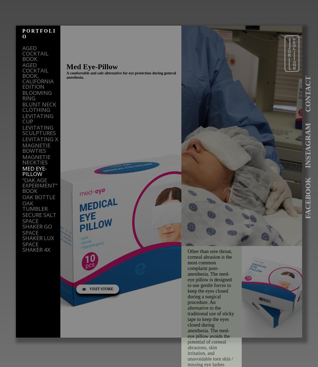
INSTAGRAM (308, 145)
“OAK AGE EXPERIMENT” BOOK (39, 185)
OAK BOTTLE (38, 197)
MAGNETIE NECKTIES (36, 159)
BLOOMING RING (37, 95)
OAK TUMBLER (35, 205)
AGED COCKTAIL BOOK (35, 53)
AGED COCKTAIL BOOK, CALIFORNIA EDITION (38, 75)
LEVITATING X (40, 139)
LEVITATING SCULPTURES (39, 130)
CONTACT (308, 94)
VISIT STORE (97, 289)
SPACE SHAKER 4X (36, 246)
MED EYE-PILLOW (34, 171)
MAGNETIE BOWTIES (36, 148)
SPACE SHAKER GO (37, 223)
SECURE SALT (39, 214)
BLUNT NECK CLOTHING (39, 107)
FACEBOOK (308, 198)
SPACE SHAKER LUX (38, 235)
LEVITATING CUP (38, 118)
